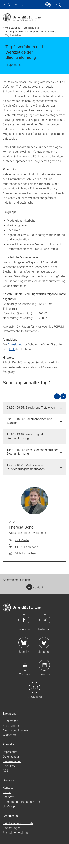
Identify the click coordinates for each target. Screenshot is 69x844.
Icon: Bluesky (23, 642)
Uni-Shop (9, 806)
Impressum (10, 752)
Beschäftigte (11, 725)
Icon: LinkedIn (44, 665)
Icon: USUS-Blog (34, 687)
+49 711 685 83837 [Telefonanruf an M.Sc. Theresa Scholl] (27, 546)
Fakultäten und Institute (18, 823)
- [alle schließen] (63, 396)
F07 (17, 4)
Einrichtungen (11, 828)
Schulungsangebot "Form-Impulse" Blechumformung (30, 31)
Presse (7, 792)
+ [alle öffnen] (57, 396)
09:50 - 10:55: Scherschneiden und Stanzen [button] (29, 420)
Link (12, 349)
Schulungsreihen (32, 28)
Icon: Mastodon (44, 642)
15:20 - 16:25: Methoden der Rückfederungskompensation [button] (26, 467)
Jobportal (9, 797)
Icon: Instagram (44, 619)
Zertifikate (9, 766)
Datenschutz (11, 756)
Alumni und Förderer (16, 730)
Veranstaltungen (13, 28)
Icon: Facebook (23, 619)
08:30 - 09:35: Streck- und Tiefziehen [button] (31, 407)
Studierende (10, 721)
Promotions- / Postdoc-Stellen (22, 801)
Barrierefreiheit (12, 761)
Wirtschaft (9, 735)
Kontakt (34, 587)
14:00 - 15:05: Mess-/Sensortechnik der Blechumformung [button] (32, 451)
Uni (4, 4)
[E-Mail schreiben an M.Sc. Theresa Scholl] (22, 553)
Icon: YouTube (25, 665)
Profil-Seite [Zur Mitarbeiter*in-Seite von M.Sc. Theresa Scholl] (22, 540)
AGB (5, 770)
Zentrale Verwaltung (16, 832)
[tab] (34, 407)
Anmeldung (15, 344)
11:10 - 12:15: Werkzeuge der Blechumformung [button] (26, 436)
